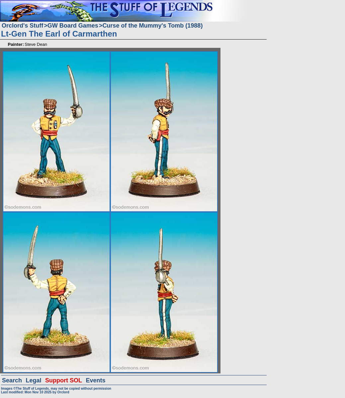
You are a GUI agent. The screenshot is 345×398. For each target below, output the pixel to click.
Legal (34, 380)
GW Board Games (72, 25)
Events (95, 380)
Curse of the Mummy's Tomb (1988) (152, 25)
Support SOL (63, 380)
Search (12, 380)
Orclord (63, 392)
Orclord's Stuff (22, 25)
